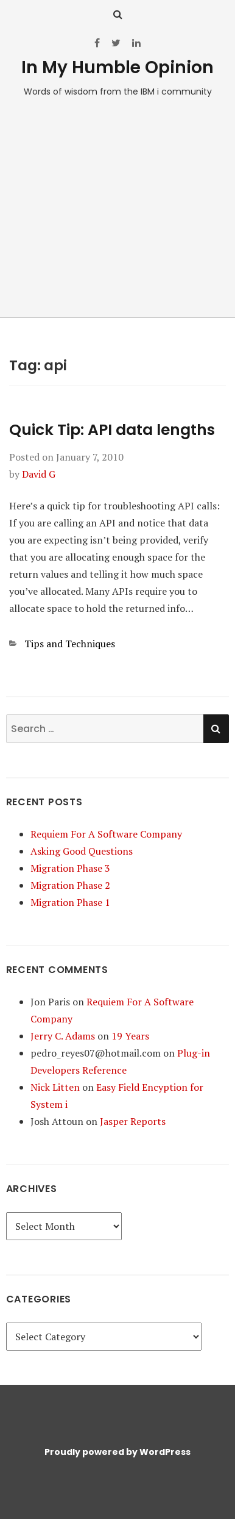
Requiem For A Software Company (106, 834)
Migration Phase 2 (70, 885)
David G (38, 474)
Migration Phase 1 (70, 902)
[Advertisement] (117, 214)
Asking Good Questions (81, 851)
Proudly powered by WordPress (117, 1452)
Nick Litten (55, 1087)
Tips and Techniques (69, 643)
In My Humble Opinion (117, 67)
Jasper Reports (133, 1121)
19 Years (130, 1036)
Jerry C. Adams (62, 1036)
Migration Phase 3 (70, 868)
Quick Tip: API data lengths (112, 429)
